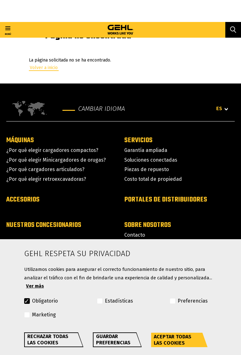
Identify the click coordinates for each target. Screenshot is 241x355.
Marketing (44, 315)
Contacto (134, 235)
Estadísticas (119, 301)
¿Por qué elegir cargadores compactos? (52, 150)
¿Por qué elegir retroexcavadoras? (46, 179)
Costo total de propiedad (153, 179)
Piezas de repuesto (146, 169)
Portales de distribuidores (165, 199)
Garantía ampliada (145, 150)
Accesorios (23, 199)
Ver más (35, 286)
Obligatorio (45, 301)
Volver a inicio (44, 67)
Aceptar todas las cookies (172, 340)
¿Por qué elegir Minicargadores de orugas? (56, 160)
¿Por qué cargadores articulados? (45, 169)
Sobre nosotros (147, 225)
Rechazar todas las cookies (47, 339)
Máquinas (20, 140)
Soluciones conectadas (150, 160)
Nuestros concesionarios (43, 225)
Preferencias (193, 301)
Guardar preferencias (113, 339)
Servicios (138, 140)
